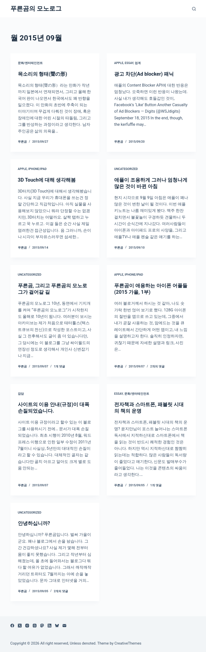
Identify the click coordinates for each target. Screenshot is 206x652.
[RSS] (49, 625)
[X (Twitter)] (20, 625)
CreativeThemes (127, 643)
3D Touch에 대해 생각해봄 (47, 180)
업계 (138, 63)
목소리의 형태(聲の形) (42, 74)
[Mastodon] (42, 625)
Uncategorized (126, 169)
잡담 (21, 393)
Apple (118, 63)
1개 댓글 (59, 366)
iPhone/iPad (37, 169)
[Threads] (34, 625)
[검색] (194, 9)
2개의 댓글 (157, 366)
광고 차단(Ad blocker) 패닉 (144, 74)
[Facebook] (12, 625)
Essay (129, 63)
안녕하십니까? (34, 523)
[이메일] (64, 625)
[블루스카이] (57, 625)
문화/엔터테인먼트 (30, 63)
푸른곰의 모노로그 (36, 8)
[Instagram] (27, 625)
